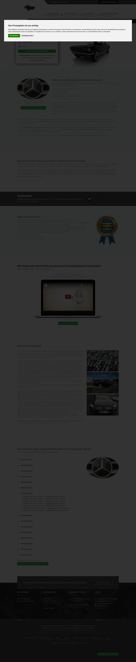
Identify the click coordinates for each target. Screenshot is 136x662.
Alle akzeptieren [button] (14, 35)
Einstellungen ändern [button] (27, 35)
